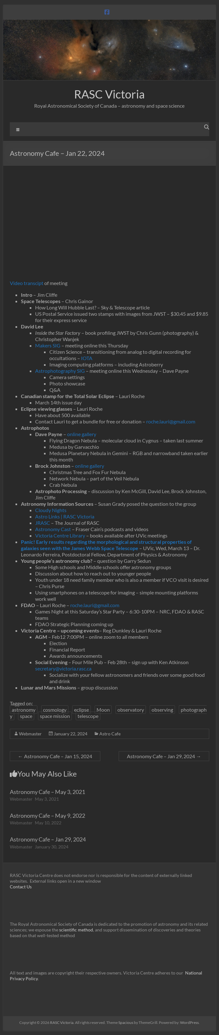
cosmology (54, 710)
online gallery (81, 434)
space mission (55, 716)
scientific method (76, 929)
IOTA (86, 358)
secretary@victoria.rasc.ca (63, 668)
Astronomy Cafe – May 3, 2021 (47, 791)
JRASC (42, 523)
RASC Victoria (109, 94)
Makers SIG (47, 345)
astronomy (23, 710)
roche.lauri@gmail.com (170, 421)
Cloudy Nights (50, 510)
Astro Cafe (110, 733)
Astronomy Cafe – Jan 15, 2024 (55, 756)
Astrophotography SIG (60, 371)
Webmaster (30, 733)
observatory (130, 710)
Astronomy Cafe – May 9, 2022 (47, 815)
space (26, 716)
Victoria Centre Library (60, 535)
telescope (88, 716)
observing (162, 710)
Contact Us (21, 886)
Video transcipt (26, 283)
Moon (103, 710)
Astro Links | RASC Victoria (64, 516)
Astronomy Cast (53, 529)
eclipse (81, 710)
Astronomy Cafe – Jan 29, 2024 (164, 756)
